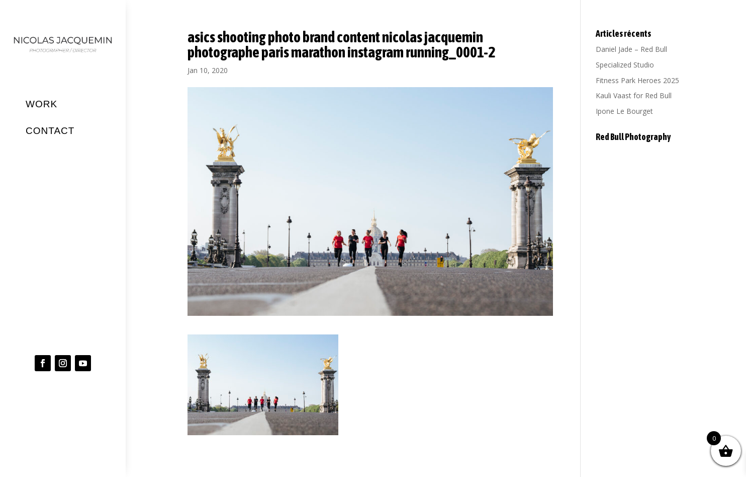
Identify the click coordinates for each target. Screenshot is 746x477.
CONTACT (50, 130)
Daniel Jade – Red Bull (631, 49)
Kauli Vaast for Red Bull (634, 95)
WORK (41, 104)
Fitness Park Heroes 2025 (637, 80)
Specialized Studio (625, 65)
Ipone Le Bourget (624, 111)
